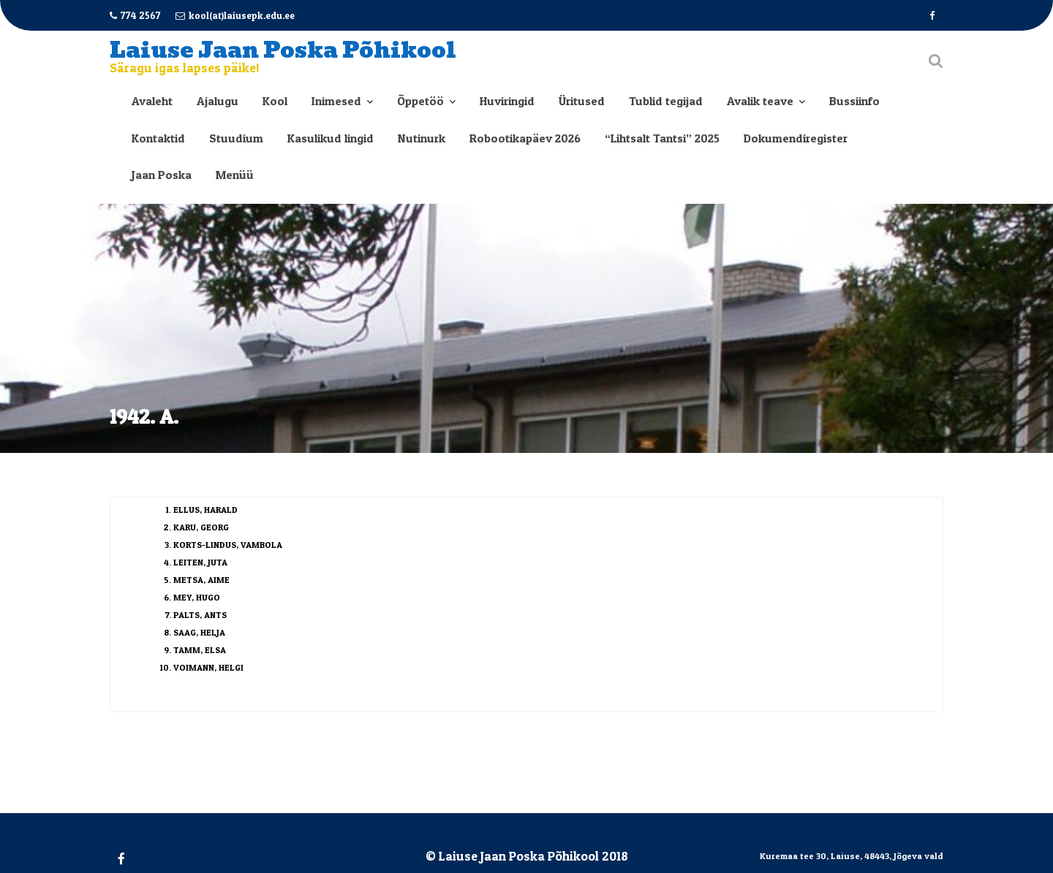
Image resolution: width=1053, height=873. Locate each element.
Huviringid (507, 101)
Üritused (582, 101)
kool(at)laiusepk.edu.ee (235, 15)
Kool (275, 101)
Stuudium (236, 138)
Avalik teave (760, 101)
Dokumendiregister (796, 138)
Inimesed (336, 101)
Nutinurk (421, 138)
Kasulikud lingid (330, 138)
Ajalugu (217, 101)
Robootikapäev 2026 (525, 138)
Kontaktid (158, 138)
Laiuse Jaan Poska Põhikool (283, 50)
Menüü (235, 174)
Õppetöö (420, 101)
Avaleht (152, 101)
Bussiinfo (854, 101)
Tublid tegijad (666, 101)
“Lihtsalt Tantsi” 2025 (662, 138)
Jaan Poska (162, 174)
